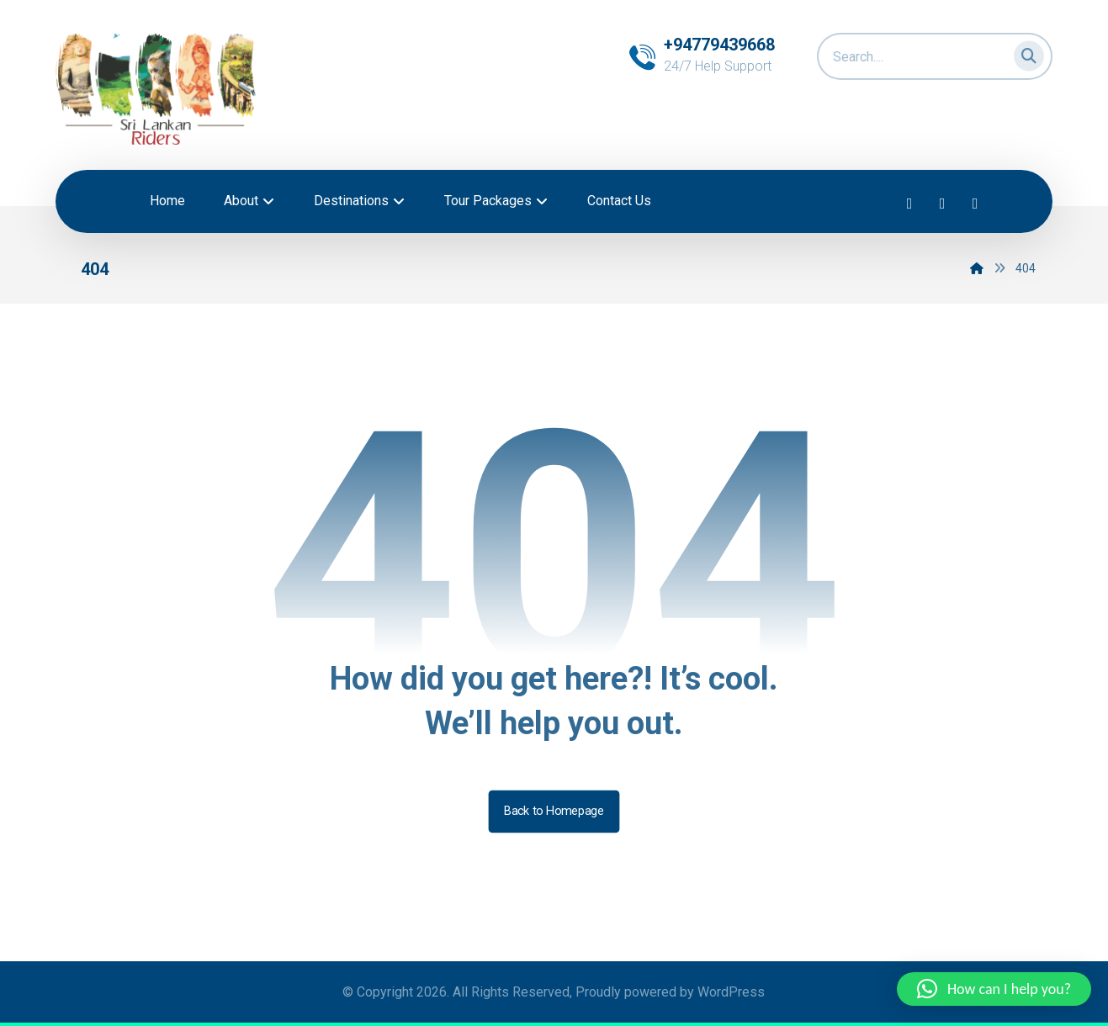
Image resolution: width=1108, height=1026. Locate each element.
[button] (1024, 52)
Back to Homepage (554, 811)
